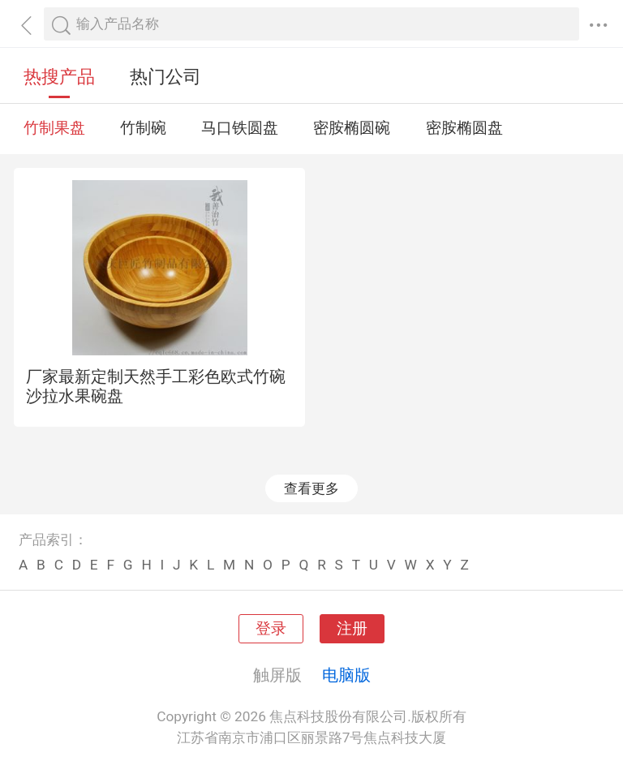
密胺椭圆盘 (464, 128)
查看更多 (311, 488)
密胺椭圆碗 (351, 128)
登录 (271, 629)
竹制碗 (143, 128)
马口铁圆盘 (239, 128)
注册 (352, 629)
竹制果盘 (54, 128)
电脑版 (346, 675)
